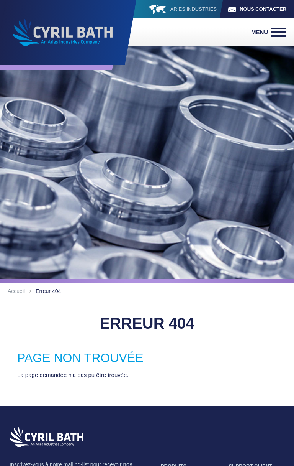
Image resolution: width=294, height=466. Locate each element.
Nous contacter (263, 9)
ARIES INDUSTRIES (193, 9)
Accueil (16, 291)
